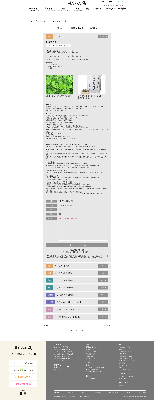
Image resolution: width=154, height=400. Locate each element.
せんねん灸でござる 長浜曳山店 (63, 354)
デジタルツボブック (124, 369)
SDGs (120, 367)
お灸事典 (121, 349)
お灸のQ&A (109, 8)
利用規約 (64, 396)
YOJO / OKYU (90, 356)
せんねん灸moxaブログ (125, 358)
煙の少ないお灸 (90, 354)
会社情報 (56, 392)
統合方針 (84, 392)
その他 (88, 362)
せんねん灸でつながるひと (126, 356)
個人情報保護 (57, 396)
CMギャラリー (113, 392)
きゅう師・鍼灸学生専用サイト (23, 377)
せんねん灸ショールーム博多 (69, 218)
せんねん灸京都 (58, 361)
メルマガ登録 (142, 392)
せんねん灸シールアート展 (126, 360)
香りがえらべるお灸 (92, 351)
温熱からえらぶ (90, 358)
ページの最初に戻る (149, 395)
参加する (48, 9)
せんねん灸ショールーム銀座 (62, 349)
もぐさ (88, 360)
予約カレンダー (58, 370)
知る (77, 9)
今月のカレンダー (77, 330)
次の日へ (93, 28)
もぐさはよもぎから (124, 365)
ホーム (30, 21)
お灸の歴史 (122, 363)
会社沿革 (70, 392)
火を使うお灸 (90, 349)
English (80, 396)
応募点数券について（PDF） (94, 372)
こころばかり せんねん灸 (126, 376)
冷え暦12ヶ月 (122, 354)
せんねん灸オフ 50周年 (125, 347)
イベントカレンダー (42, 21)
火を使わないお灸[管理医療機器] (95, 367)
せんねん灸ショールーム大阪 (62, 356)
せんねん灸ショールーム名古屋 (63, 351)
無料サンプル (122, 378)
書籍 (87, 365)
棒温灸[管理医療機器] (92, 369)
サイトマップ (87, 396)
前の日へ (60, 28)
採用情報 (98, 392)
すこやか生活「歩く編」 (126, 351)
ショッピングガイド (72, 396)
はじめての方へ (90, 378)
